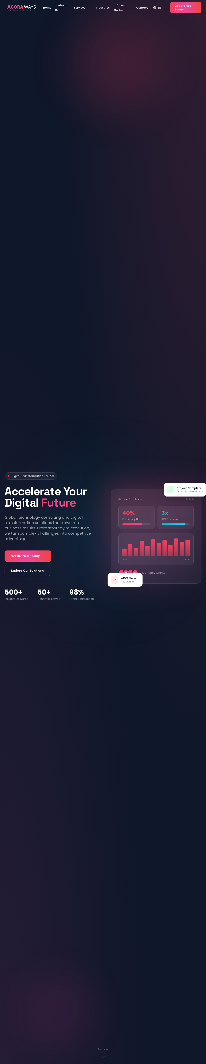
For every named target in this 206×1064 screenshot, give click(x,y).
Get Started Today (183, 7)
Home (47, 8)
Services (81, 8)
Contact (142, 8)
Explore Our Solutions (27, 570)
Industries (103, 8)
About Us (61, 7)
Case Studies (118, 7)
